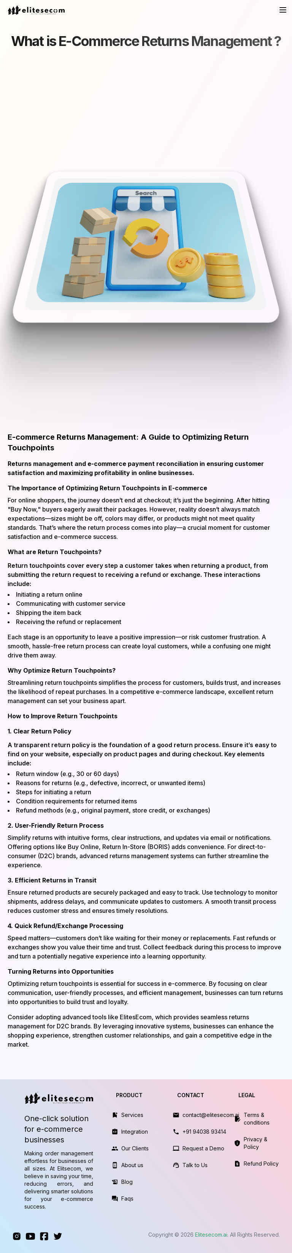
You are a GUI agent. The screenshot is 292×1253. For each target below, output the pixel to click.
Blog (127, 1182)
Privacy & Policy (255, 1143)
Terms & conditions (257, 1119)
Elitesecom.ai (211, 1234)
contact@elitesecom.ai (210, 1115)
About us (132, 1165)
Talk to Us (195, 1165)
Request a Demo (203, 1148)
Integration (134, 1131)
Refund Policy (261, 1163)
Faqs (127, 1198)
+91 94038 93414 (204, 1131)
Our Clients (135, 1148)
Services (132, 1115)
